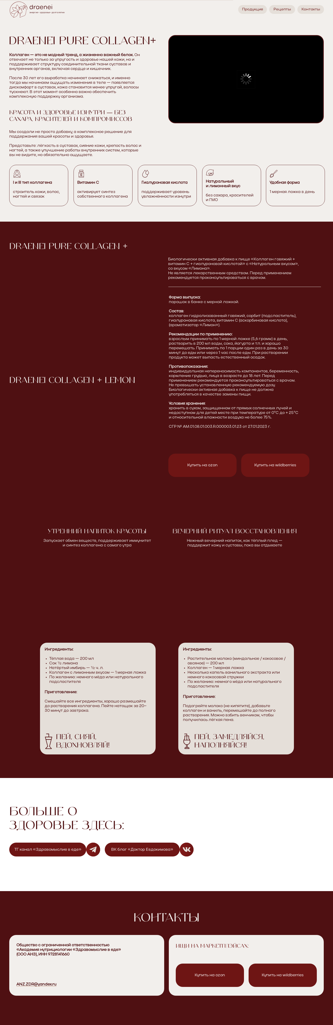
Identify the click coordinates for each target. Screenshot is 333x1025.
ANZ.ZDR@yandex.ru (36, 984)
